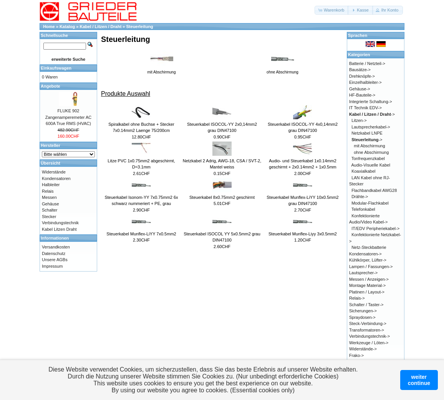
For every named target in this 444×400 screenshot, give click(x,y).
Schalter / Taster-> (366, 304)
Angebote (50, 86)
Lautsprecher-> (363, 272)
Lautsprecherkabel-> (370, 127)
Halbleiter (51, 184)
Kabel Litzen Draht (59, 229)
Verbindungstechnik (60, 222)
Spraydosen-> (362, 317)
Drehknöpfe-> (362, 76)
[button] (332, 10)
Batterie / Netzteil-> (367, 63)
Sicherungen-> (363, 310)
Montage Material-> (367, 285)
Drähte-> (359, 196)
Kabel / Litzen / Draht (101, 26)
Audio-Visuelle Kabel (370, 165)
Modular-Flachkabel (370, 203)
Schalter (49, 210)
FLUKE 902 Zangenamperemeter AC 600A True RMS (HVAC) (68, 117)
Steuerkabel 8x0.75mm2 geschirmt (222, 197)
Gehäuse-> (359, 89)
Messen (49, 197)
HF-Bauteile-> (362, 95)
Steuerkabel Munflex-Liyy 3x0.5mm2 (302, 234)
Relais (48, 191)
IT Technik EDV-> (365, 107)
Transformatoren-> (366, 330)
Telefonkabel (363, 209)
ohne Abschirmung (371, 152)
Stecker (49, 216)
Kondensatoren (56, 178)
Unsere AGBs (55, 259)
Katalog (67, 26)
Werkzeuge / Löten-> (368, 342)
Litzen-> (358, 120)
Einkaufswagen (56, 68)
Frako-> (356, 355)
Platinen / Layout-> (366, 292)
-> (372, 114)
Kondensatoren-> (365, 254)
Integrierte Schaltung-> (370, 101)
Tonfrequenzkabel (368, 158)
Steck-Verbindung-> (367, 323)
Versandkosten (56, 247)
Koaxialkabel (363, 171)
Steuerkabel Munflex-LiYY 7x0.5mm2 (141, 234)
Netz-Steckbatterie (368, 247)
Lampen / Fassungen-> (371, 266)
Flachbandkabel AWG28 (374, 190)
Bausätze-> (360, 69)
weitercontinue (419, 380)
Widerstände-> (363, 349)
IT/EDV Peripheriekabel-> (375, 228)
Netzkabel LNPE (367, 133)
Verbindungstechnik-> (369, 336)
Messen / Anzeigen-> (369, 279)
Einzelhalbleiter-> (365, 82)
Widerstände (54, 172)
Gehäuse (50, 204)
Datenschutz (53, 253)
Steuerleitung (139, 26)
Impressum (52, 266)
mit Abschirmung (369, 145)
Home (49, 26)
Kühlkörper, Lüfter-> (367, 260)
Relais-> (357, 298)
